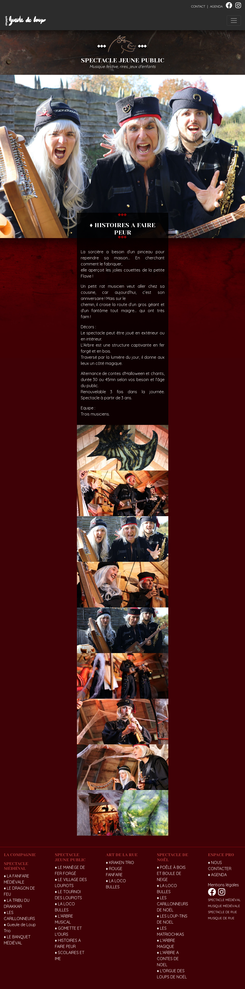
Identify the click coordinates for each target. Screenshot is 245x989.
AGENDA (216, 6)
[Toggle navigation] (234, 20)
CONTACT (198, 6)
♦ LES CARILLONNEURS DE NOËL (172, 903)
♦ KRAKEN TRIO (120, 862)
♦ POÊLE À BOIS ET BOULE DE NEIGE (171, 873)
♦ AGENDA (217, 874)
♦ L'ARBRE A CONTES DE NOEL (168, 958)
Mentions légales (223, 884)
